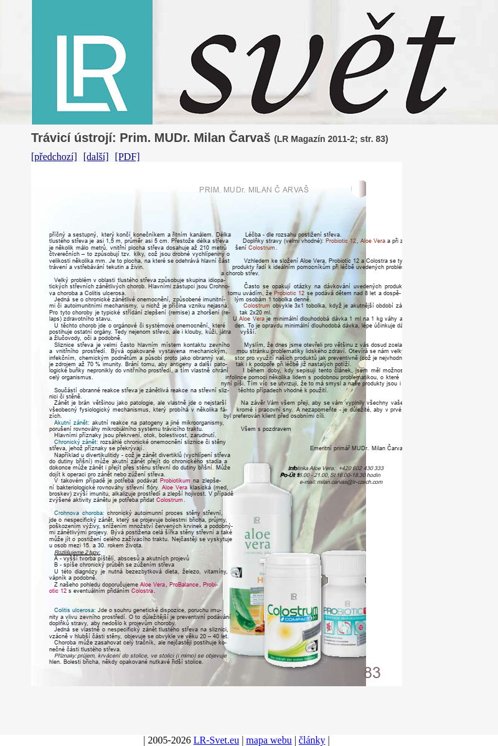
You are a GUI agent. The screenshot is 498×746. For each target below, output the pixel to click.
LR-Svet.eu (216, 740)
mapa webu (268, 740)
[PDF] (127, 156)
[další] (96, 156)
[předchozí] (54, 156)
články (312, 740)
